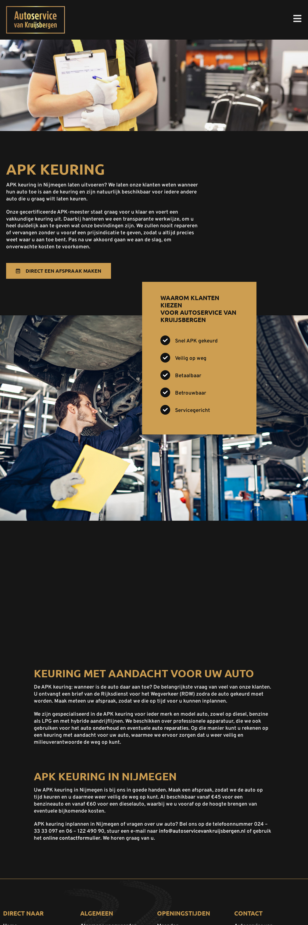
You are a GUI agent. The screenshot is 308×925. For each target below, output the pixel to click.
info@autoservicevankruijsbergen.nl (202, 831)
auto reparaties (170, 728)
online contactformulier (71, 838)
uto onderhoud (101, 728)
